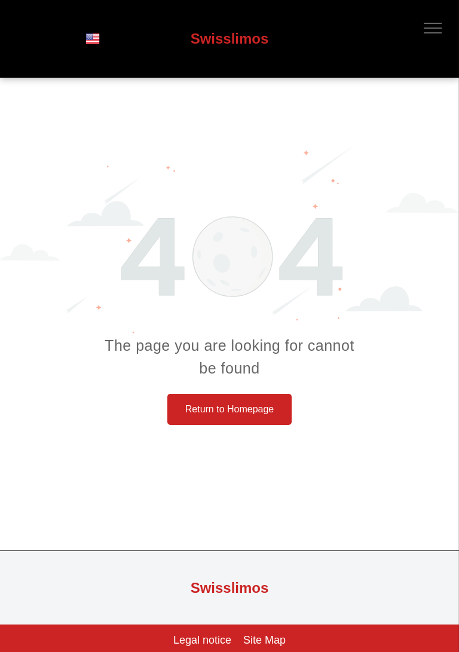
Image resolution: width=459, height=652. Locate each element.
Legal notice (202, 640)
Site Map (264, 640)
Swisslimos (230, 38)
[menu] (432, 28)
